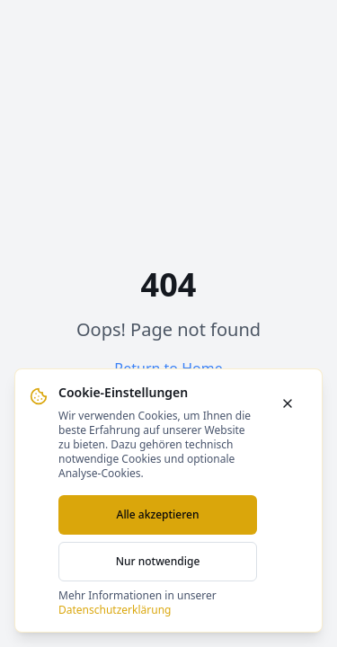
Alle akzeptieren (158, 514)
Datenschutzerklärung (114, 609)
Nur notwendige (158, 561)
